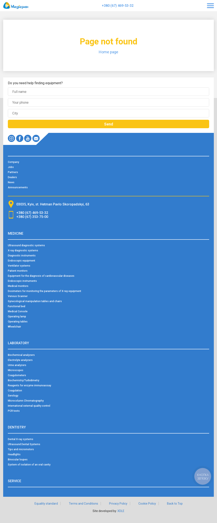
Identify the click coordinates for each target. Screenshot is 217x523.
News (11, 182)
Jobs (11, 167)
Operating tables (18, 321)
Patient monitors (18, 270)
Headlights (14, 454)
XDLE (120, 511)
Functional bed (16, 306)
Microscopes (15, 370)
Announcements (18, 187)
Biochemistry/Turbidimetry (23, 380)
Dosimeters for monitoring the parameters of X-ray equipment (44, 291)
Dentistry (17, 427)
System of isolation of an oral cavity (29, 464)
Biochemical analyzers (21, 355)
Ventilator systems (19, 265)
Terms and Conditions (83, 503)
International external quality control (29, 405)
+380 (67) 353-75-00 (32, 217)
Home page (108, 52)
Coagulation (15, 390)
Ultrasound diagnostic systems (26, 245)
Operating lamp (17, 316)
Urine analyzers (17, 365)
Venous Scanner (18, 296)
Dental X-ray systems (20, 439)
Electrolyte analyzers (20, 360)
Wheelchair (14, 326)
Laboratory (18, 343)
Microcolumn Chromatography (26, 400)
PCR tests (14, 410)
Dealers (12, 177)
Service (14, 481)
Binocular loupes (18, 459)
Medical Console (18, 311)
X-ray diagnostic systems (23, 250)
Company (13, 162)
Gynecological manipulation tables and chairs (35, 301)
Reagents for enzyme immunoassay (29, 385)
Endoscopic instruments (22, 280)
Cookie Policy (147, 503)
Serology (13, 395)
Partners (13, 172)
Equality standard (46, 503)
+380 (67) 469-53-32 (118, 6)
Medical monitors (18, 286)
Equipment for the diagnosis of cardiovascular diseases (41, 275)
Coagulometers (17, 375)
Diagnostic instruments (22, 255)
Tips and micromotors (21, 449)
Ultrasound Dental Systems (24, 444)
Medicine (15, 233)
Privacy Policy (118, 503)
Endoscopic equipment (21, 260)
